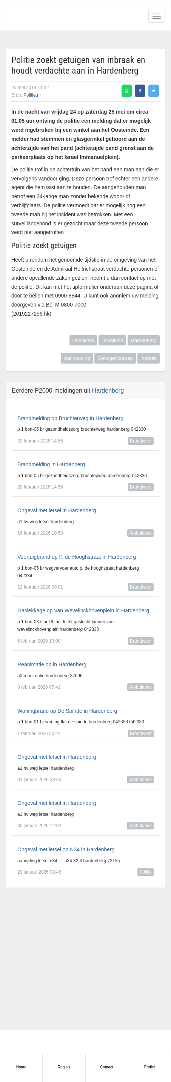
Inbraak (148, 358)
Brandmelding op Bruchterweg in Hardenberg (70, 418)
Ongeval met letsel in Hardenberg (56, 510)
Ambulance (140, 533)
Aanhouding (77, 358)
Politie (145, 872)
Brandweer (141, 441)
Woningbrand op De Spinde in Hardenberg (67, 711)
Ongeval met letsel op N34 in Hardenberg (66, 849)
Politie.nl (31, 95)
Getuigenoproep (114, 358)
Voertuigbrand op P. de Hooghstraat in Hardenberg (76, 557)
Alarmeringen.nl (38, 15)
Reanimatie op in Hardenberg (51, 664)
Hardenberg (144, 340)
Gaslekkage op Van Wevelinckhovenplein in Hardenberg (83, 610)
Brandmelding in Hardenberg (51, 464)
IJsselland (112, 340)
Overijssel (83, 340)
